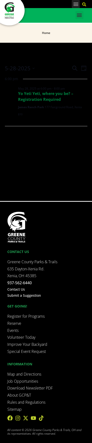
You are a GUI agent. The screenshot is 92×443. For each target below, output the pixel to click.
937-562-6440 (19, 282)
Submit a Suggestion (24, 295)
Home (46, 33)
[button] (76, 4)
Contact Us (16, 289)
